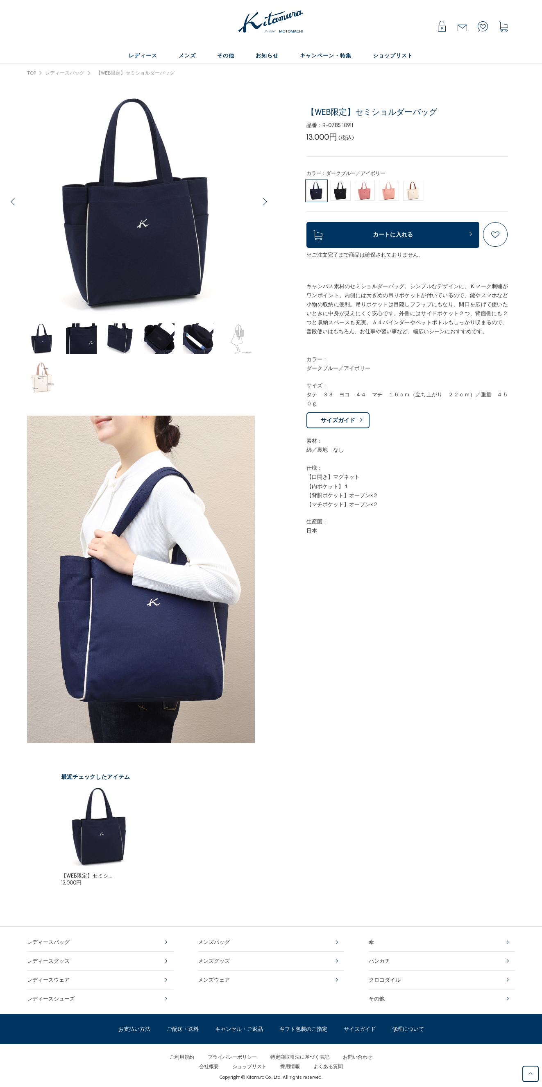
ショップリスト (249, 1066)
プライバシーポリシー (232, 1057)
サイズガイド (338, 420)
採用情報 (290, 1066)
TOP (31, 72)
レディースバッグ (64, 72)
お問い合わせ (357, 1057)
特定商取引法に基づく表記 (299, 1057)
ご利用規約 (182, 1057)
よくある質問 (328, 1066)
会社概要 (209, 1066)
